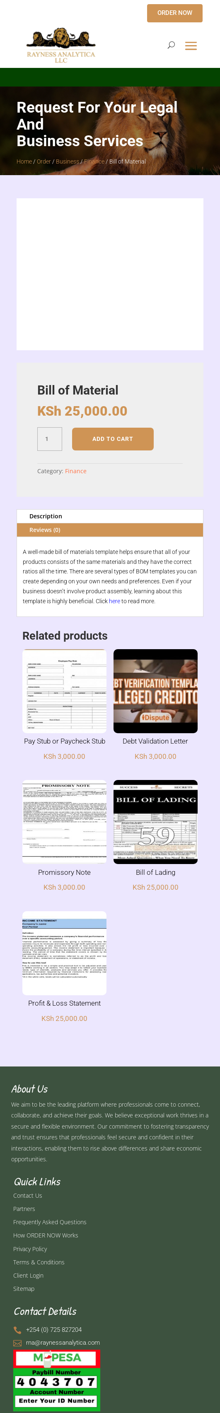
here (114, 601)
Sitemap (23, 1289)
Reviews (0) (44, 530)
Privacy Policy (30, 1249)
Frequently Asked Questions (50, 1222)
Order (44, 161)
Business (67, 161)
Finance (94, 161)
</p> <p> (110, 76)
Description (45, 516)
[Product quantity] (49, 439)
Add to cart (112, 439)
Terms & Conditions (39, 1262)
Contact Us (27, 1195)
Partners (24, 1209)
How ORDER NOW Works (45, 1235)
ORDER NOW (174, 13)
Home (24, 161)
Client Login (28, 1275)
